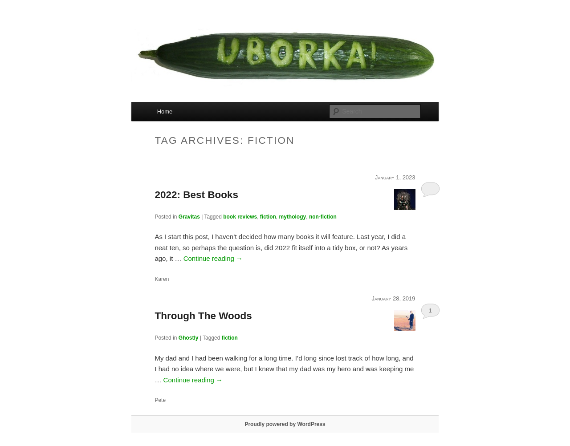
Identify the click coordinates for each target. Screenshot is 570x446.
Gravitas (189, 217)
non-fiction (323, 217)
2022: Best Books (196, 194)
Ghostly (189, 338)
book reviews (240, 217)
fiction (268, 217)
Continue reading (213, 258)
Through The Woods (203, 315)
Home (165, 111)
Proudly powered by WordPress (284, 424)
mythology (292, 217)
